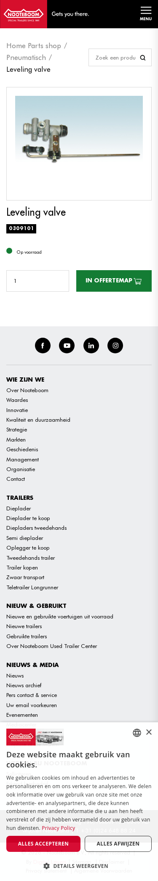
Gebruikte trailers (26, 636)
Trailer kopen (22, 567)
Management (22, 459)
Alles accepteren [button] (43, 843)
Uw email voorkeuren (31, 705)
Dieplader (18, 508)
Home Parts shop (33, 45)
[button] (79, 866)
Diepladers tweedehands (36, 527)
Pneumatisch (26, 57)
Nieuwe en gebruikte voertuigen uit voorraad (59, 616)
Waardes (17, 399)
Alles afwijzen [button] (118, 843)
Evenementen (22, 714)
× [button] (148, 732)
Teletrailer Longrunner (32, 587)
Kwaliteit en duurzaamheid (38, 419)
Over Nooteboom (27, 390)
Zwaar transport (25, 577)
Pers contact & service (31, 694)
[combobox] (137, 733)
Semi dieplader (24, 537)
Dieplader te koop (28, 518)
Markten (16, 439)
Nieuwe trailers (24, 626)
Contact (15, 478)
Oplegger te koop (28, 547)
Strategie (16, 429)
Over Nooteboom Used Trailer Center (51, 645)
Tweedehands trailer (30, 557)
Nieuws (15, 675)
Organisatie (20, 469)
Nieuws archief (23, 685)
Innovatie (17, 410)
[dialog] (79, 801)
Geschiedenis (22, 449)
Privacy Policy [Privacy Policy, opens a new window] (58, 828)
